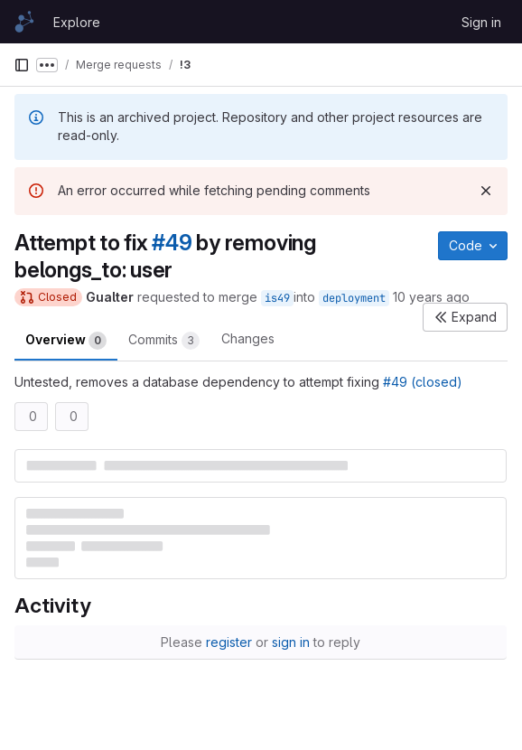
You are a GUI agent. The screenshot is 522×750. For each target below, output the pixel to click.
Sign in (481, 22)
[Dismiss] (486, 191)
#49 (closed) (422, 381)
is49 (277, 298)
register (229, 642)
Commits (164, 341)
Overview (66, 341)
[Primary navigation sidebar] (21, 65)
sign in (291, 642)
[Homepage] (24, 21)
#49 (171, 243)
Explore (76, 22)
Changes (248, 338)
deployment (354, 298)
